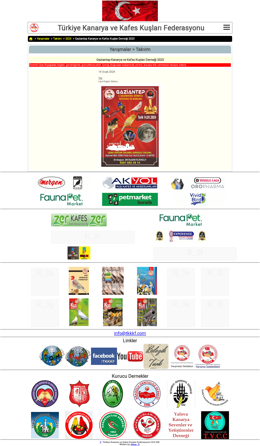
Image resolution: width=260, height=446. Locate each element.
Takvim (57, 38)
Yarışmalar (43, 38)
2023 (68, 38)
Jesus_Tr (135, 444)
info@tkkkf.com (130, 333)
